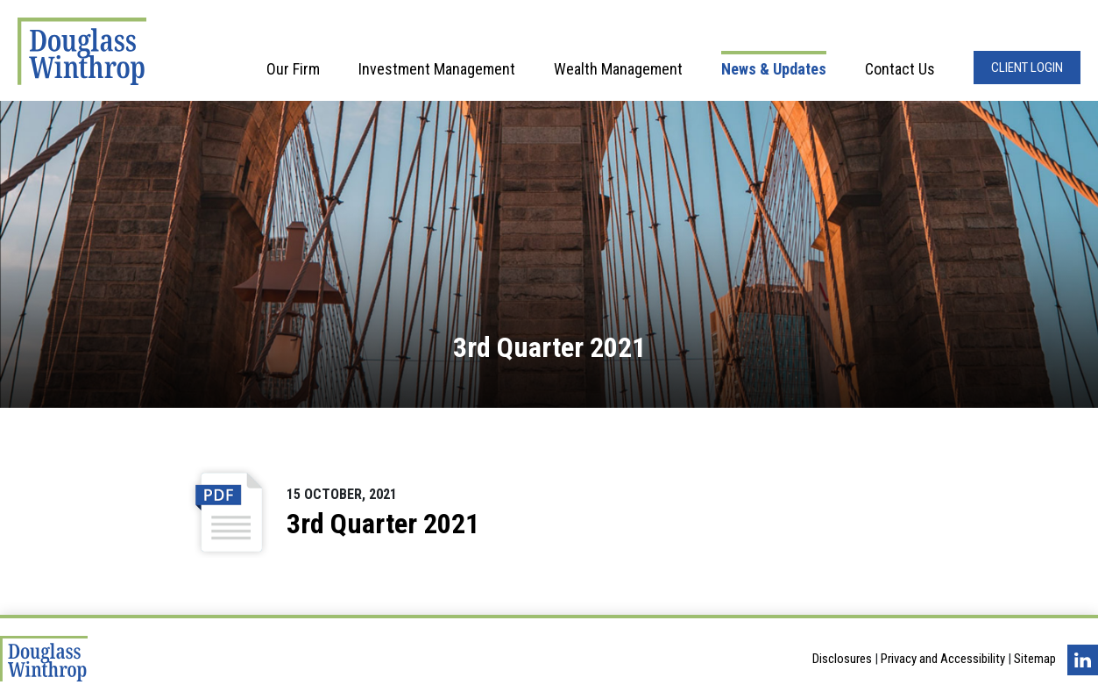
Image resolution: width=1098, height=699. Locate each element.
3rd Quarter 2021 (383, 523)
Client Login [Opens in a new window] (1027, 67)
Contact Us (900, 69)
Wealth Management (618, 69)
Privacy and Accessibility (943, 659)
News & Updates (773, 69)
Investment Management (436, 69)
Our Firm (293, 69)
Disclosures (842, 659)
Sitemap (1035, 659)
